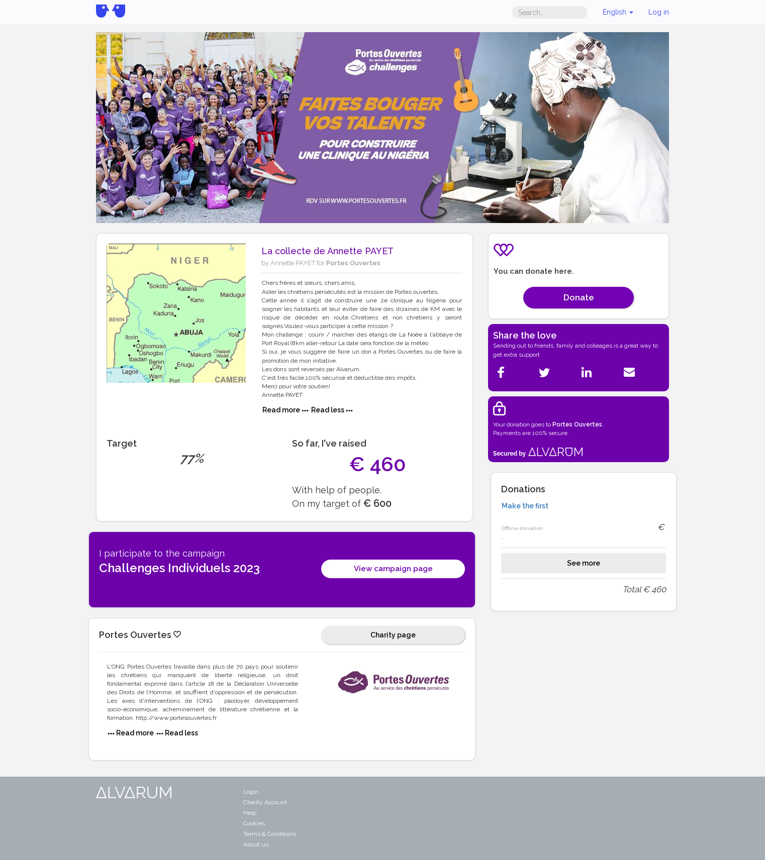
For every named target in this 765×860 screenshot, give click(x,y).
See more (583, 563)
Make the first (525, 506)
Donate (578, 297)
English (618, 12)
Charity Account (265, 802)
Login (250, 791)
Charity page (393, 635)
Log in (658, 12)
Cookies (254, 823)
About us (255, 844)
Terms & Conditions (269, 833)
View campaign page (393, 568)
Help (249, 812)
